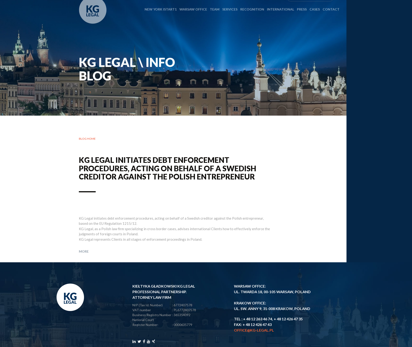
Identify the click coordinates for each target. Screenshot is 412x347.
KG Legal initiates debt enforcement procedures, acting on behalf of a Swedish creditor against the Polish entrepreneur (167, 168)
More (84, 258)
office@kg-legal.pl (254, 330)
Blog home (87, 139)
